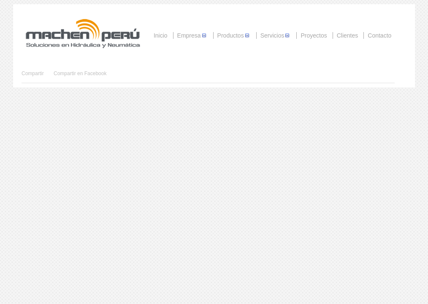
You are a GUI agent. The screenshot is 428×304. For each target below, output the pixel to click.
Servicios (275, 35)
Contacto (379, 35)
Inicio (161, 35)
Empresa (192, 35)
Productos (234, 35)
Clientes (347, 35)
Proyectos (314, 35)
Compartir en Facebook (80, 73)
